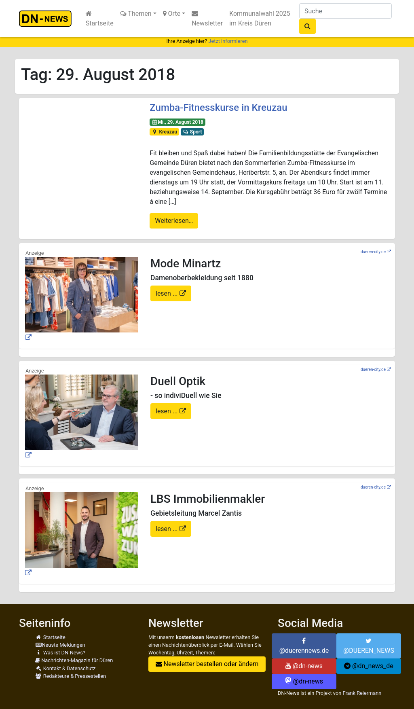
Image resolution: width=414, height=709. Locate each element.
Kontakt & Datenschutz (65, 668)
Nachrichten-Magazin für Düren (74, 660)
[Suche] (345, 11)
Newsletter (207, 18)
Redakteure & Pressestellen (70, 676)
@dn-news (304, 666)
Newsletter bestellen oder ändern (207, 664)
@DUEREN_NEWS (368, 645)
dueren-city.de (373, 252)
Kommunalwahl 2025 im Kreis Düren (259, 18)
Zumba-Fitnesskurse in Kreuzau (218, 107)
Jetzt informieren (227, 41)
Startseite (100, 18)
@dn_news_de (368, 666)
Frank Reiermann (361, 693)
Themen (136, 13)
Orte (172, 13)
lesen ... (168, 293)
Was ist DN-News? (60, 653)
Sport (192, 132)
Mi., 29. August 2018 (177, 122)
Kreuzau (164, 132)
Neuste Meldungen (60, 645)
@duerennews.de (304, 645)
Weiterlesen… (174, 220)
